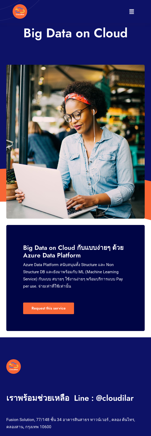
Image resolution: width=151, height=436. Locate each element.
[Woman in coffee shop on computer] (13, 361)
